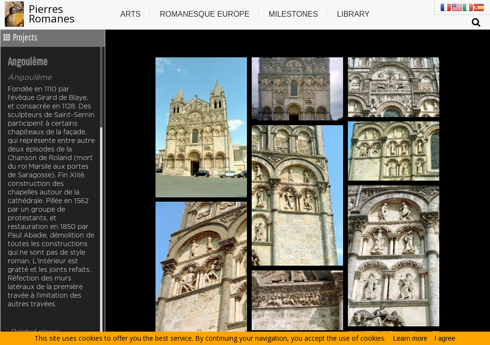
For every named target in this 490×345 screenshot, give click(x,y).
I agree (445, 338)
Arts (130, 14)
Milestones (293, 14)
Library (353, 14)
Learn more (410, 338)
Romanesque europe (205, 14)
